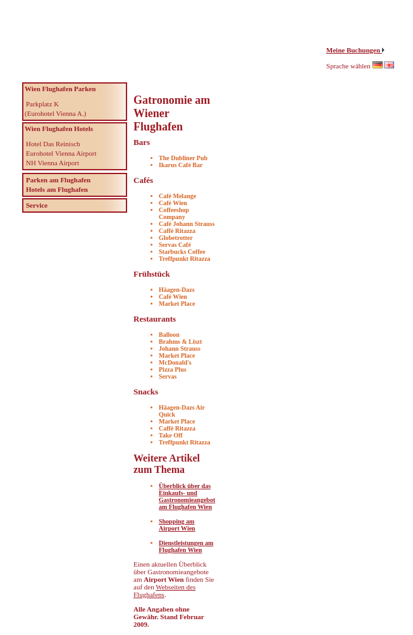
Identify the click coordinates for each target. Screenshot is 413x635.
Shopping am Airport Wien (177, 525)
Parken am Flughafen (58, 180)
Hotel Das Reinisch (53, 144)
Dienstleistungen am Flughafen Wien (186, 546)
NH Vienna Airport (52, 163)
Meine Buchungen (354, 50)
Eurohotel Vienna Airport (61, 153)
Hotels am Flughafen (57, 189)
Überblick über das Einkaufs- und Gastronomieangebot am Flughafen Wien (187, 496)
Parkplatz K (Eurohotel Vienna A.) (55, 108)
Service (36, 205)
